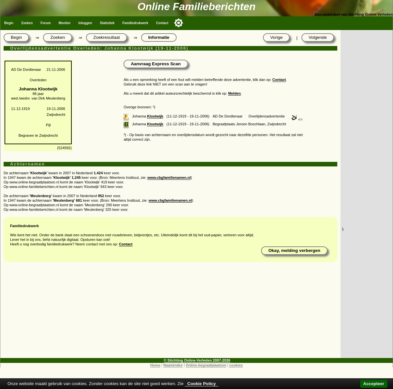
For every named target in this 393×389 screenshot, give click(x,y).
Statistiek (107, 23)
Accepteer (373, 383)
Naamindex (173, 365)
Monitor (65, 23)
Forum (45, 23)
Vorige (276, 37)
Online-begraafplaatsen (206, 365)
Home (155, 365)
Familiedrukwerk (135, 23)
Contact (162, 23)
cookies (236, 365)
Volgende (318, 37)
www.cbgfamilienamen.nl (169, 177)
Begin (8, 23)
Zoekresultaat (106, 37)
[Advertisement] (170, 312)
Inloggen (85, 23)
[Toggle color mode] (178, 22)
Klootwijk (155, 116)
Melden (234, 93)
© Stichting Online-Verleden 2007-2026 (197, 360)
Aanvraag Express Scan (156, 63)
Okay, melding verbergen (294, 250)
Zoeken (27, 23)
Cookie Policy (201, 383)
